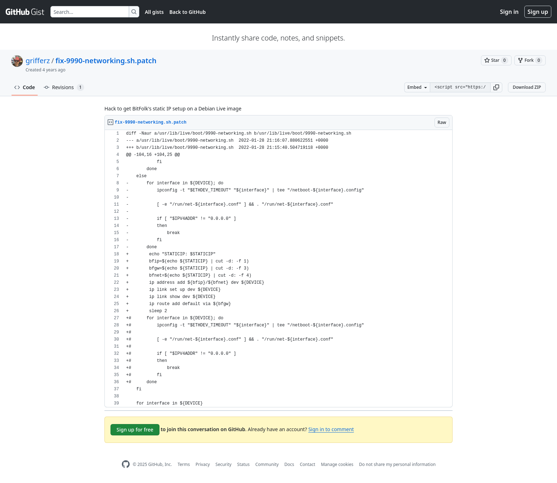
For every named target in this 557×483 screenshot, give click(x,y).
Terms (184, 464)
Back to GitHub (187, 12)
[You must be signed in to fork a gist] (530, 60)
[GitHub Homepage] (125, 464)
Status (243, 464)
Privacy (203, 464)
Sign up (538, 12)
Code (24, 87)
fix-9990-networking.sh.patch (106, 60)
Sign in (509, 12)
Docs (289, 464)
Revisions (64, 87)
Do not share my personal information (397, 464)
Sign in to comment (331, 429)
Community (267, 464)
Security (224, 464)
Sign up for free (135, 429)
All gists (154, 12)
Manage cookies (337, 464)
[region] (278, 268)
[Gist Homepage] (25, 11)
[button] (496, 87)
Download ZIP (527, 87)
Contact (307, 464)
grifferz (38, 60)
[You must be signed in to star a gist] (496, 60)
